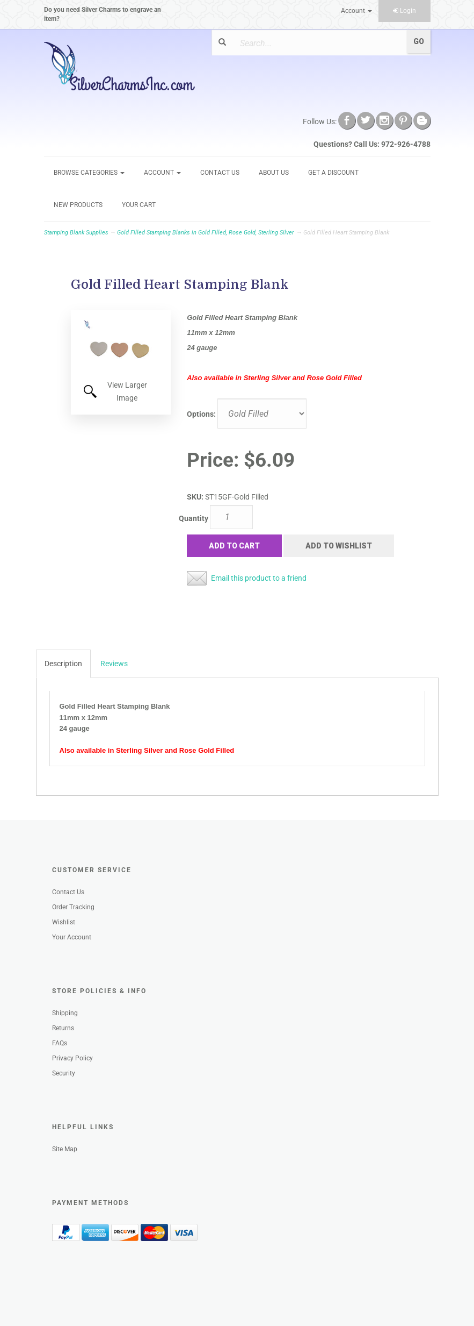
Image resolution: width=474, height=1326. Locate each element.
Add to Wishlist (338, 545)
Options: (201, 414)
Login (404, 11)
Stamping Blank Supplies (76, 232)
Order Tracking (73, 907)
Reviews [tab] (114, 663)
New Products (78, 205)
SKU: (196, 497)
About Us (274, 172)
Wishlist (63, 922)
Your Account (71, 937)
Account (356, 11)
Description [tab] (63, 663)
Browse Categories (89, 172)
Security (63, 1073)
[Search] (317, 43)
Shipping (65, 1013)
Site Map (64, 1149)
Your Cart (139, 205)
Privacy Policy (72, 1058)
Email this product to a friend (259, 578)
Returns (63, 1028)
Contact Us (219, 172)
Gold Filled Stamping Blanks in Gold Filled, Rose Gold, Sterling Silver (205, 232)
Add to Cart (234, 545)
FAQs (59, 1043)
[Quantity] (231, 517)
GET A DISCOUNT (333, 172)
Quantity (193, 518)
